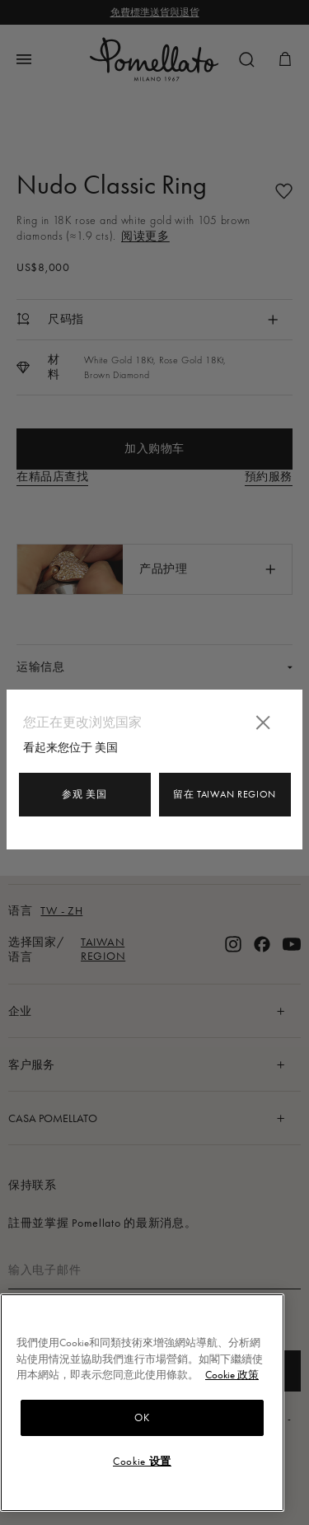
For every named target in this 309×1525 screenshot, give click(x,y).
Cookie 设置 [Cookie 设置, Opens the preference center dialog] (142, 1461)
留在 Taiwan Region (224, 794)
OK (141, 1417)
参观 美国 (84, 794)
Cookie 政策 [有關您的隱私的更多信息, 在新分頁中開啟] (232, 1374)
